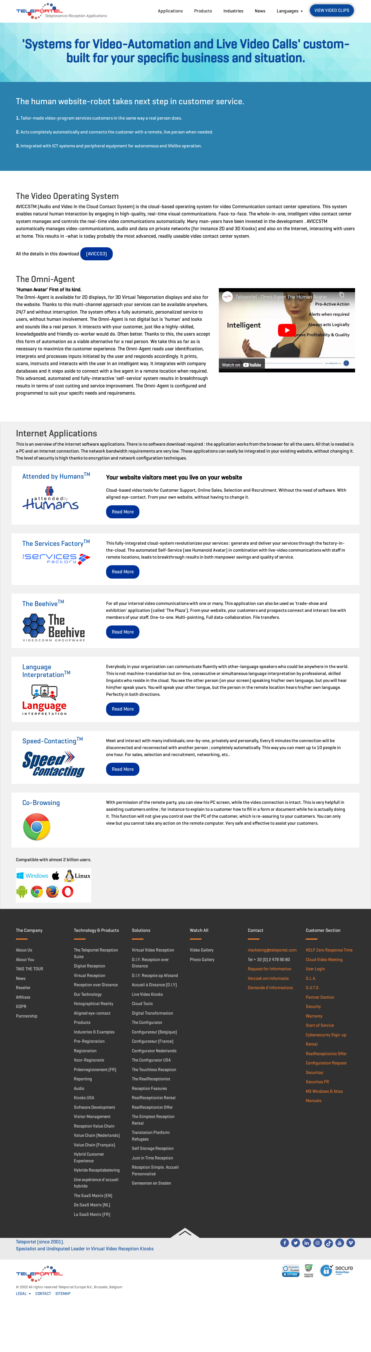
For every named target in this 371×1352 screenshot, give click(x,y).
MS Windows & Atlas (324, 1091)
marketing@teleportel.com (272, 950)
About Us (24, 950)
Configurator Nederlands (154, 1050)
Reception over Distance (96, 984)
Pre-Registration (89, 1041)
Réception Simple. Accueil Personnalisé (155, 1171)
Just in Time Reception (152, 1158)
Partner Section (320, 997)
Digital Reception (89, 966)
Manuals (313, 1100)
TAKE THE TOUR (29, 969)
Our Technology (88, 994)
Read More (123, 512)
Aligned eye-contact (92, 1013)
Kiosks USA (84, 1097)
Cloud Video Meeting (324, 959)
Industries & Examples (94, 1032)
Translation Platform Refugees (151, 1136)
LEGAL (22, 1293)
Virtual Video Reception (153, 950)
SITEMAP (62, 1293)
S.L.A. (311, 978)
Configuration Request (326, 1063)
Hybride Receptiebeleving (97, 1170)
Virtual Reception (89, 975)
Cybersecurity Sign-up (326, 1035)
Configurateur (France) (152, 1041)
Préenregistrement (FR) (95, 1069)
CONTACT (43, 1293)
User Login (315, 969)
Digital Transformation (152, 1013)
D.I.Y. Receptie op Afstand (155, 975)
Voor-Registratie (89, 1060)
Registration (85, 1050)
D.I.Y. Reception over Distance (150, 963)
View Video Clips (331, 10)
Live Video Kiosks (147, 994)
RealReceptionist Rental (154, 1097)
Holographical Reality (93, 1003)
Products (203, 11)
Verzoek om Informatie (268, 978)
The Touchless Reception (154, 1069)
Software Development (94, 1107)
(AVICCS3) (96, 254)
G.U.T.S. (313, 987)
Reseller (23, 987)
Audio (79, 1088)
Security (313, 1006)
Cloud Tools (142, 1003)
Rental (312, 1044)
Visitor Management (92, 1116)
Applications (170, 11)
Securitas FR (317, 1081)
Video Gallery (202, 950)
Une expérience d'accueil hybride (96, 1183)
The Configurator (147, 1022)
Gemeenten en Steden (151, 1183)
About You (25, 959)
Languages (288, 11)
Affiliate (23, 997)
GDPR (21, 1006)
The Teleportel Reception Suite (96, 953)
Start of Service (320, 1025)
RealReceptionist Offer (152, 1107)
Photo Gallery (202, 959)
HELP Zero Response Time (329, 950)
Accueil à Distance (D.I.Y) (154, 984)
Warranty (314, 1016)
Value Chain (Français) (94, 1145)
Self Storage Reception (153, 1148)
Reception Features (149, 1088)
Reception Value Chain (94, 1126)
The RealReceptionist (151, 1079)
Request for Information (269, 969)
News (260, 11)
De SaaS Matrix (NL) (92, 1205)
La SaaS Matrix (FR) (92, 1214)
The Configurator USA (151, 1060)
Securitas (314, 1072)
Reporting (83, 1079)
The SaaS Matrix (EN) (93, 1195)
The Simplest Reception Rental (153, 1120)
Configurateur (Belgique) (154, 1032)
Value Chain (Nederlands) (97, 1135)
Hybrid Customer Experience (89, 1157)
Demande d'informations (270, 987)
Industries (233, 11)
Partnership (26, 1016)
